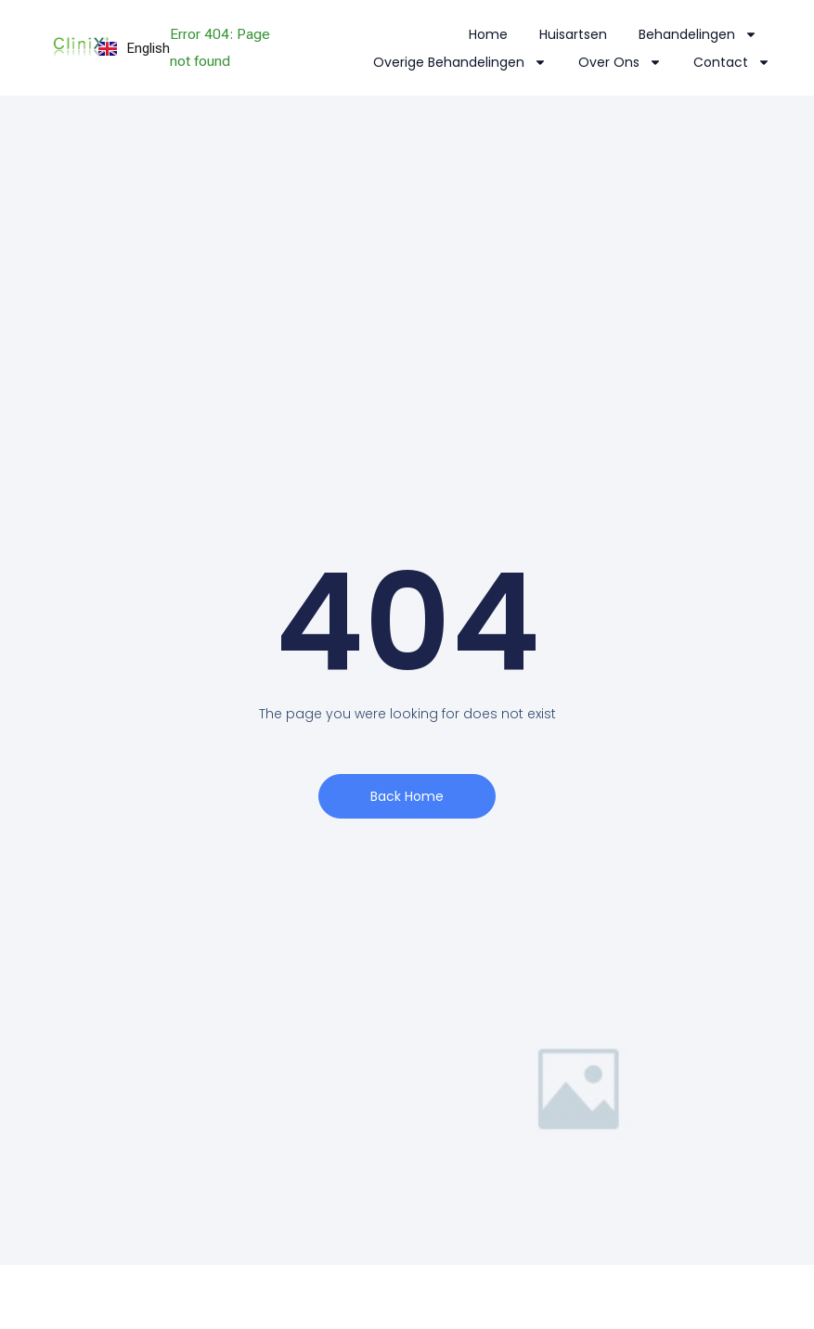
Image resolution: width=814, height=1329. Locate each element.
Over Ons (620, 62)
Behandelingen (698, 34)
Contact (731, 62)
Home (488, 34)
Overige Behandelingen (460, 62)
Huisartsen (573, 34)
